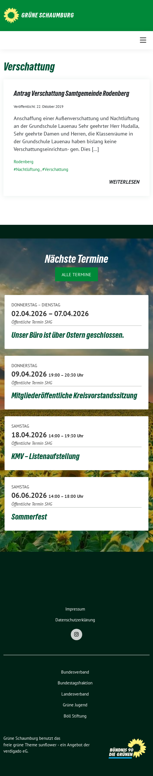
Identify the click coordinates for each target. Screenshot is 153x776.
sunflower (48, 744)
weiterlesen (124, 182)
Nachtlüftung (28, 169)
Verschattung (56, 169)
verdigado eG (15, 751)
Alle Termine (76, 274)
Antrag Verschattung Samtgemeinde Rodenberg (71, 93)
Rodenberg (23, 161)
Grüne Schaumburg (47, 15)
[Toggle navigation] (143, 40)
